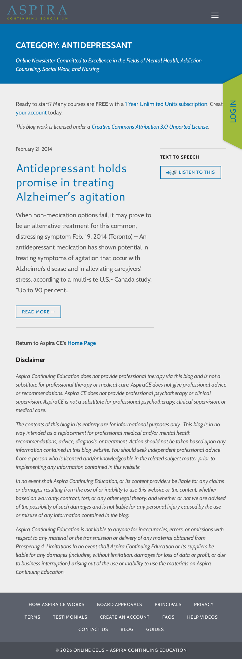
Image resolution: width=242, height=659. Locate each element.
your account (31, 112)
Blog (127, 629)
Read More (38, 312)
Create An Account (125, 617)
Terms (32, 617)
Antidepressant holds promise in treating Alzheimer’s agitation (71, 182)
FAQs (168, 617)
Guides (155, 629)
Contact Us (93, 629)
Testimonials (70, 617)
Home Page (81, 343)
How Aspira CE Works (56, 604)
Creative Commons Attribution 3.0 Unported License (150, 126)
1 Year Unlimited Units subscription (166, 104)
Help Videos (202, 617)
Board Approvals (119, 604)
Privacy (204, 604)
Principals (168, 604)
